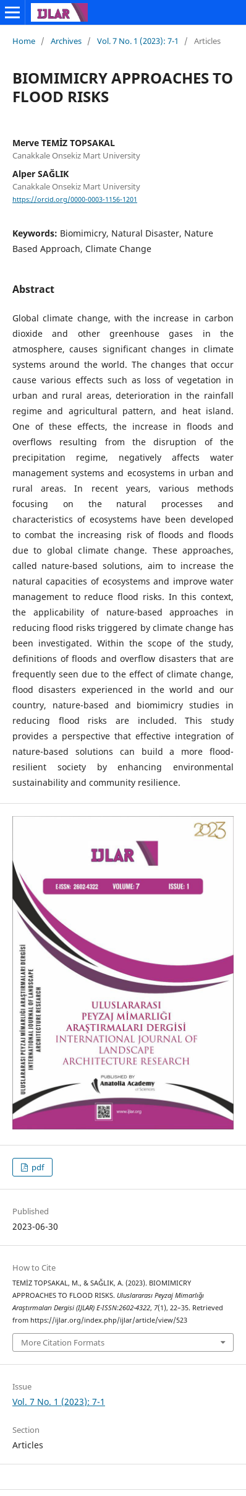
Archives (66, 40)
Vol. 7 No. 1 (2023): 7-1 (138, 40)
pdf (37, 1167)
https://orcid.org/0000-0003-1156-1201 (74, 199)
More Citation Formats (62, 1342)
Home (23, 40)
